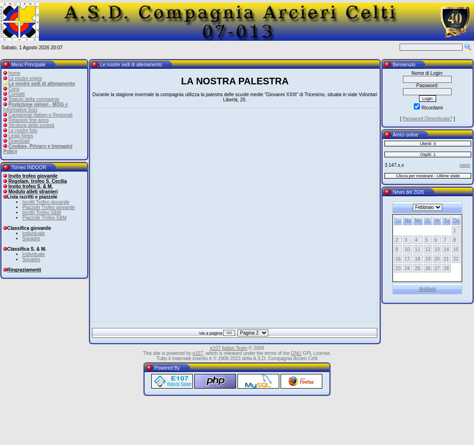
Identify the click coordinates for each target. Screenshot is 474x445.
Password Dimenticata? (427, 118)
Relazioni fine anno (29, 120)
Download (19, 141)
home (14, 73)
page (465, 165)
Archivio (427, 288)
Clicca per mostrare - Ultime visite (428, 175)
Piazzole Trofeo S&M (44, 217)
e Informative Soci (35, 107)
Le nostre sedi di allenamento (42, 83)
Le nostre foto (23, 130)
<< (229, 333)
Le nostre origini (25, 78)
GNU (296, 353)
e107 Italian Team (228, 348)
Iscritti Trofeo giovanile (46, 202)
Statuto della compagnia (34, 99)
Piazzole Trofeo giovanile (48, 207)
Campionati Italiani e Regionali (41, 115)
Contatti (17, 94)
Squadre (31, 238)
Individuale (33, 233)
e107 (197, 353)
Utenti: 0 (428, 143)
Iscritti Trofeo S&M (41, 212)
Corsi (14, 88)
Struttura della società (32, 125)
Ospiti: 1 (428, 154)
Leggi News (21, 135)
